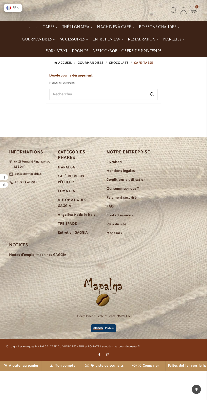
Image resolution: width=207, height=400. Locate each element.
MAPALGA (66, 197)
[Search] (152, 124)
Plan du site (116, 254)
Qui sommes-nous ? (123, 218)
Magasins (114, 263)
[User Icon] (183, 19)
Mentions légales (121, 200)
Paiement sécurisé (122, 227)
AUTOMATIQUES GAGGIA (72, 232)
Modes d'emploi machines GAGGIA (38, 284)
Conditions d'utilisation (126, 209)
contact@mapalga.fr (29, 203)
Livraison (114, 192)
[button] (12, 8)
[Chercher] (98, 123)
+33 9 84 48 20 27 (27, 211)
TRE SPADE (67, 253)
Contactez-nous (120, 245)
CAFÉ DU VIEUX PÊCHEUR (71, 209)
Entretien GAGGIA (73, 262)
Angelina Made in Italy (77, 244)
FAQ (110, 236)
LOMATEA (66, 221)
